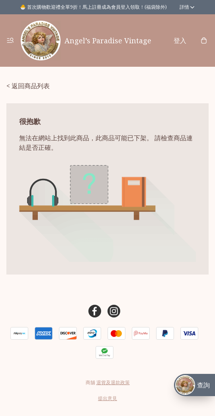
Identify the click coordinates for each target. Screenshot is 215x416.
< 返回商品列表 (28, 85)
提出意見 (107, 398)
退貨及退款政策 (113, 382)
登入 (180, 40)
